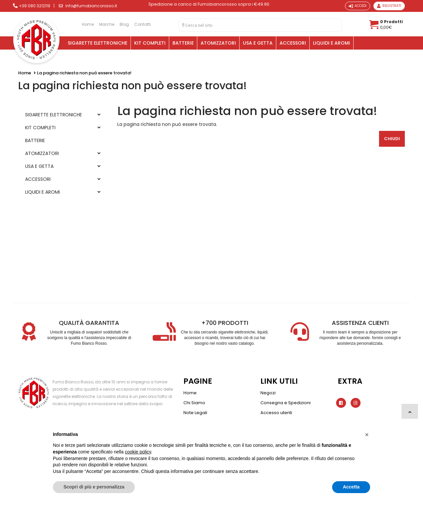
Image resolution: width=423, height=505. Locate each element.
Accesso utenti (276, 412)
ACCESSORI (293, 43)
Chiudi (392, 139)
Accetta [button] (351, 486)
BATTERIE (183, 43)
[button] (367, 434)
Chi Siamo (194, 403)
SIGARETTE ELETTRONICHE (97, 43)
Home (24, 73)
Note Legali (195, 412)
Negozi (268, 393)
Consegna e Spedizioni (285, 403)
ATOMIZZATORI (218, 43)
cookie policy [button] (138, 451)
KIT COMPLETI (150, 43)
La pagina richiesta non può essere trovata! (84, 73)
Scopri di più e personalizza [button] (93, 486)
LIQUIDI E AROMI (331, 43)
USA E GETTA (258, 43)
